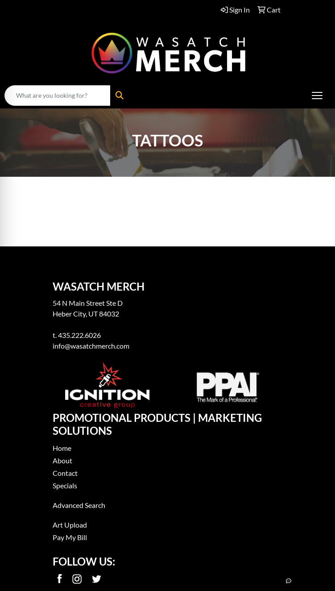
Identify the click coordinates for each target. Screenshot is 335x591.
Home (62, 448)
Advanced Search (79, 505)
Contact (65, 473)
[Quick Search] (57, 95)
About (62, 460)
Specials (65, 485)
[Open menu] (317, 95)
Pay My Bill (70, 537)
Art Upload (70, 524)
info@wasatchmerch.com (91, 345)
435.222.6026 (79, 335)
